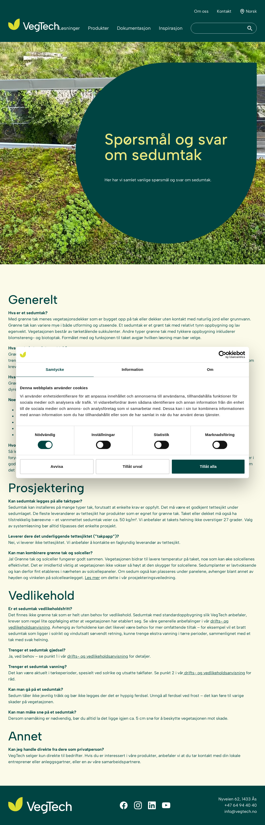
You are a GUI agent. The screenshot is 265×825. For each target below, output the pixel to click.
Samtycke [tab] (55, 369)
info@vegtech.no (240, 811)
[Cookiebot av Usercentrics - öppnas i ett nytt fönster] (222, 354)
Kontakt (224, 11)
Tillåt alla (208, 466)
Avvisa (56, 466)
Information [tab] (132, 369)
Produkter (98, 28)
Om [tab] (210, 369)
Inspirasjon (170, 28)
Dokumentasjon (134, 28)
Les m (90, 577)
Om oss (201, 11)
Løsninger (69, 28)
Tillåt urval (132, 466)
